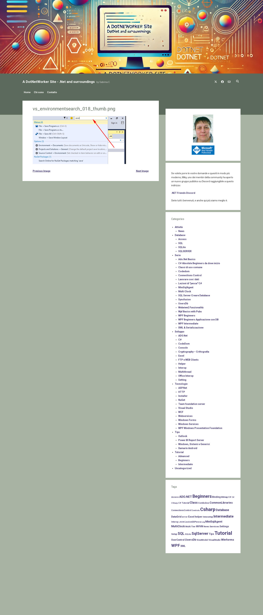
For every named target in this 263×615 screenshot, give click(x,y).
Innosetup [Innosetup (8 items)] (208, 516)
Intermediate (185, 463)
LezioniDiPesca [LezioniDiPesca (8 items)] (193, 521)
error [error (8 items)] (185, 516)
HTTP (181, 391)
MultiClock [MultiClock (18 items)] (178, 525)
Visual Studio (185, 407)
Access (182, 238)
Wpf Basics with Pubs (190, 310)
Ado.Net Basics (186, 258)
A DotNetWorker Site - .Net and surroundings (58, 82)
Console (183, 346)
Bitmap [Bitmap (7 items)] (224, 496)
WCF (180, 411)
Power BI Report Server (191, 439)
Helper (182, 362)
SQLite (182, 246)
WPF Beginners (186, 314)
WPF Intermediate (188, 322)
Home (27, 92)
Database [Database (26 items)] (222, 509)
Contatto (55, 92)
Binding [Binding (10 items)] (216, 496)
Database (180, 234)
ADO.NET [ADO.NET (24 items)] (185, 495)
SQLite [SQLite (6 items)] (188, 533)
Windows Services (188, 423)
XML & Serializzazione (190, 326)
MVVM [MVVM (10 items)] (199, 525)
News (181, 230)
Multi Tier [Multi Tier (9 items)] (190, 525)
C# (180, 338)
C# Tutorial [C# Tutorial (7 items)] (183, 502)
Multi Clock (184, 290)
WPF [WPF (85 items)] (175, 544)
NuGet (181, 399)
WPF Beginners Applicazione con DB (198, 318)
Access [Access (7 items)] (175, 496)
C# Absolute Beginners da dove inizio (199, 262)
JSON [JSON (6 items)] (181, 521)
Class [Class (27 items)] (194, 501)
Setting (182, 379)
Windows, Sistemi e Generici (194, 443)
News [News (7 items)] (206, 525)
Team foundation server (191, 403)
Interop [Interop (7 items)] (174, 521)
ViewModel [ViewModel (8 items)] (202, 539)
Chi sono (40, 92)
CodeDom (184, 342)
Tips (177, 431)
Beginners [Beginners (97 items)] (202, 495)
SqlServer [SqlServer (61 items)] (200, 532)
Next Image (142, 170)
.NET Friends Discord (183, 192)
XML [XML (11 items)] (183, 545)
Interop (182, 366)
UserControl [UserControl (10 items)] (178, 538)
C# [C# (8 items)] (229, 496)
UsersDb (183, 302)
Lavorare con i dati (188, 278)
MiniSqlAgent (185, 286)
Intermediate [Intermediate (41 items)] (223, 515)
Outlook (182, 435)
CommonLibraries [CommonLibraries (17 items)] (221, 501)
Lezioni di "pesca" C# (190, 282)
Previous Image (41, 170)
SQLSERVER (185, 250)
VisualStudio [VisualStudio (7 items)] (215, 539)
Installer (183, 395)
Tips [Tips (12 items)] (211, 532)
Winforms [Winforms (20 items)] (227, 538)
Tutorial (179, 451)
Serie (178, 254)
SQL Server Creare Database (194, 294)
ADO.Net (183, 334)
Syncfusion (184, 298)
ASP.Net (182, 387)
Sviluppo (179, 330)
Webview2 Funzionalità (190, 306)
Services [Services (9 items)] (214, 525)
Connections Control (190, 274)
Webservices (185, 415)
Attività (179, 226)
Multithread (184, 370)
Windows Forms (187, 419)
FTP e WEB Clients (188, 358)
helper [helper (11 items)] (198, 515)
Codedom (184, 270)
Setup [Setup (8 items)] (174, 533)
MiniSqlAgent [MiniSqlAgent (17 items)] (213, 520)
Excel (181, 354)
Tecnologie (181, 383)
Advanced (183, 455)
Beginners (184, 459)
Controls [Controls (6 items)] (196, 509)
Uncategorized (183, 467)
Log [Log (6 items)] (203, 521)
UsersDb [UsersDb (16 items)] (190, 538)
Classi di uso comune (190, 266)
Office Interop (185, 374)
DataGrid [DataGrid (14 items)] (176, 515)
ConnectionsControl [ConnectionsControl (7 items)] (181, 509)
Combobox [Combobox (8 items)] (203, 502)
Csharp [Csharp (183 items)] (207, 508)
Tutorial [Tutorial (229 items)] (223, 532)
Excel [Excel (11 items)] (191, 515)
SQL (180, 242)
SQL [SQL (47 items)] (181, 532)
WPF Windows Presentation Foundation (200, 427)
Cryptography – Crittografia (193, 350)
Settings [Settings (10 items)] (224, 525)
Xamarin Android (187, 447)
